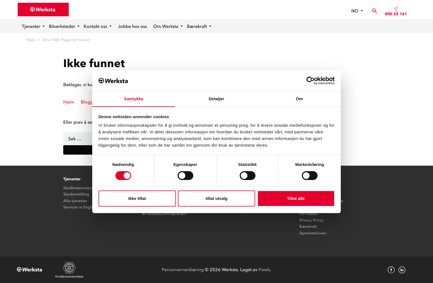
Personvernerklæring (183, 269)
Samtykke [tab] (134, 98)
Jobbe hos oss (132, 26)
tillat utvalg (216, 198)
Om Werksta (166, 26)
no (355, 11)
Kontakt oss (96, 26)
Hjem (30, 40)
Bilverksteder (62, 26)
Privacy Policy (311, 220)
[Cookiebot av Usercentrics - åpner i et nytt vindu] (310, 80)
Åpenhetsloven (312, 233)
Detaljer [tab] (216, 98)
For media (308, 213)
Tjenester (31, 26)
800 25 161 (396, 14)
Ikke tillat (137, 198)
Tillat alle (296, 198)
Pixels (264, 269)
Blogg (87, 102)
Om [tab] (299, 98)
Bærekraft (197, 26)
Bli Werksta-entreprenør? (164, 213)
